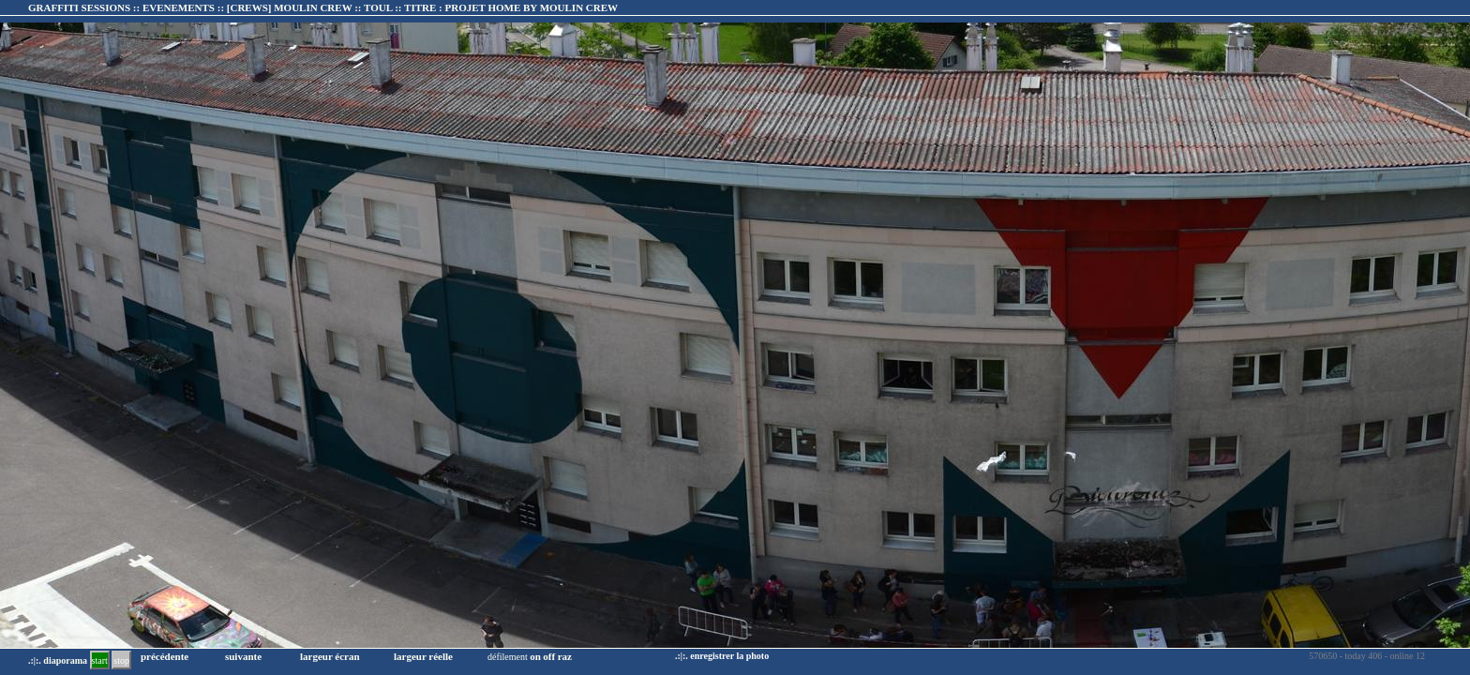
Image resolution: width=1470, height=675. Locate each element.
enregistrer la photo (729, 656)
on (535, 656)
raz (565, 656)
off (549, 656)
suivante (243, 656)
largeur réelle (423, 656)
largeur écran (330, 656)
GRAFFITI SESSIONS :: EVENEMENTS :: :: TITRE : (323, 7)
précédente (164, 656)
